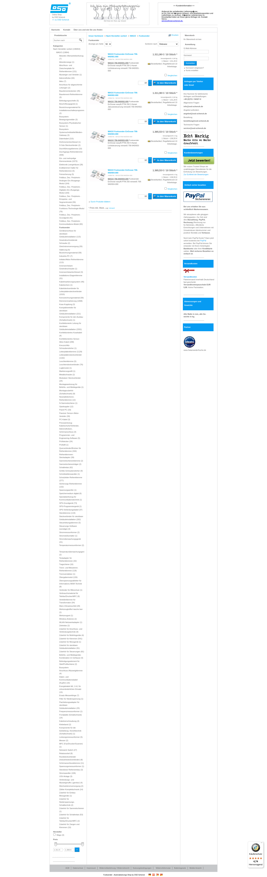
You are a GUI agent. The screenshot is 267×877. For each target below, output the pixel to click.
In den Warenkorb (164, 82)
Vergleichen (172, 75)
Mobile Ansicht (196, 868)
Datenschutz (78, 868)
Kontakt (66, 30)
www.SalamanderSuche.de (195, 350)
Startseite (55, 30)
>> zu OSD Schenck (60, 20)
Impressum (91, 868)
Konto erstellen (192, 70)
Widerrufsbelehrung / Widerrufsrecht (114, 868)
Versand (112, 208)
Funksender (94, 40)
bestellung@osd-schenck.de (196, 121)
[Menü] (262, 843)
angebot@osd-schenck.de (195, 114)
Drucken (174, 35)
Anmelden (190, 63)
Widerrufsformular (163, 868)
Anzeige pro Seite (96, 44)
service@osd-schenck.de (195, 128)
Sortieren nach (151, 44)
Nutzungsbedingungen (142, 868)
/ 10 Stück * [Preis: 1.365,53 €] (165, 131)
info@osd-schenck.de (193, 106)
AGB (67, 868)
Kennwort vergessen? (195, 68)
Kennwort (188, 55)
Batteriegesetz (180, 868)
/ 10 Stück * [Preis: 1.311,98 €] (165, 54)
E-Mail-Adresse (190, 48)
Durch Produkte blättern (100, 202)
